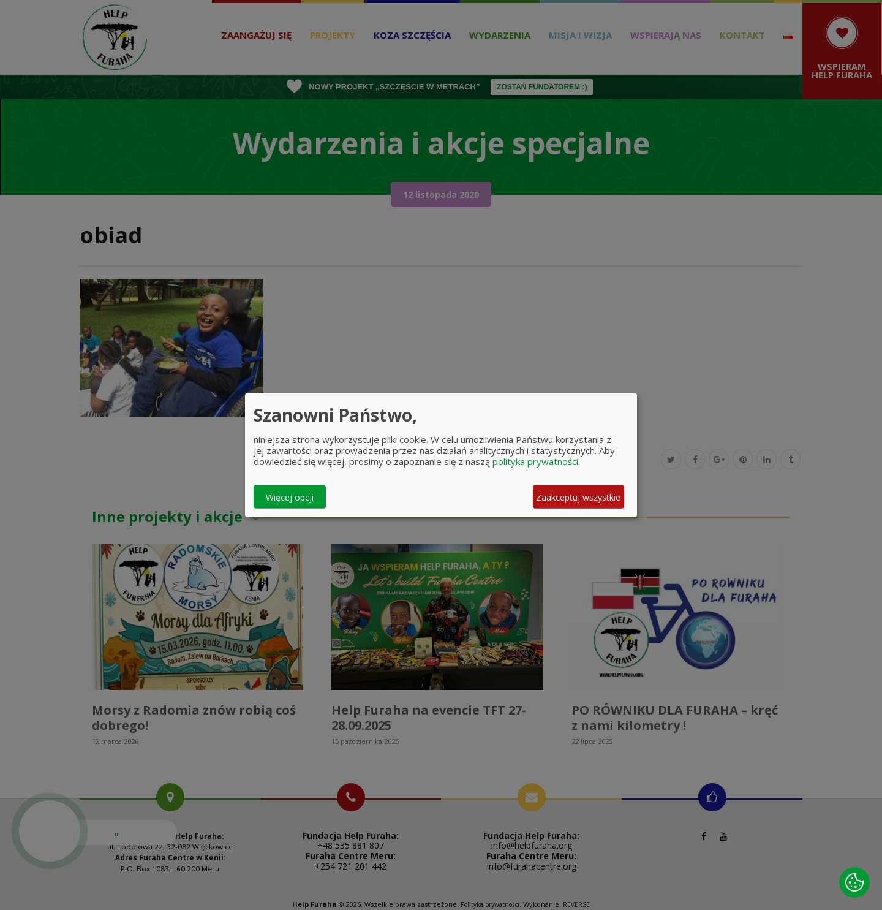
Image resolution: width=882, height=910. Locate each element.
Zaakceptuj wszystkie (578, 496)
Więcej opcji (290, 496)
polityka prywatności (535, 461)
